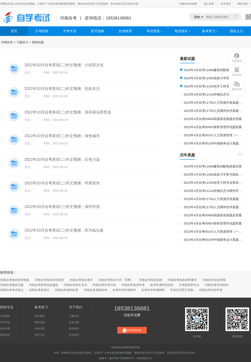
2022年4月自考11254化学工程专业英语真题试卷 (213, 86)
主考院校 (42, 31)
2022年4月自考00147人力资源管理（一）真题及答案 (213, 135)
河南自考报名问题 (11, 284)
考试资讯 (153, 31)
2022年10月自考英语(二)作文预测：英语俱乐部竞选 (67, 112)
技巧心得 (40, 335)
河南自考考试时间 (216, 284)
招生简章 (5, 328)
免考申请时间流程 (161, 284)
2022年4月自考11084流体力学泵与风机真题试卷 (213, 78)
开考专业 (69, 31)
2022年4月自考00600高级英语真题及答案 (213, 118)
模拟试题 (38, 42)
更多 (240, 154)
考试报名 (181, 31)
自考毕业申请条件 (124, 289)
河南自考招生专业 (75, 284)
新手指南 (97, 31)
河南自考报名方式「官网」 (115, 279)
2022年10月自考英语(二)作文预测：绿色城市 (62, 136)
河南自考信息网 (188, 3)
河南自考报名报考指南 (14, 279)
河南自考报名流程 (150, 279)
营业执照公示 (144, 358)
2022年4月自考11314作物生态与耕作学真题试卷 (213, 94)
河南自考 (7, 42)
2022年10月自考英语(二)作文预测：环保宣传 (62, 183)
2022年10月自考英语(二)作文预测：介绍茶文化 (64, 65)
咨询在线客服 (132, 330)
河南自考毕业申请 (210, 289)
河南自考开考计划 (104, 284)
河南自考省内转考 (66, 289)
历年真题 (40, 316)
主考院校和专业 (189, 284)
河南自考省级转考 (95, 289)
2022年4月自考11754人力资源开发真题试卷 (213, 102)
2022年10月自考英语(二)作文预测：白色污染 (62, 159)
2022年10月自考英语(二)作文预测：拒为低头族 (64, 230)
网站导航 (243, 3)
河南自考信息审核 (214, 279)
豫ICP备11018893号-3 (121, 358)
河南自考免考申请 (133, 284)
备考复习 (208, 31)
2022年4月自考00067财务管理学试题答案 (213, 127)
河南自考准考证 (39, 289)
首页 (14, 31)
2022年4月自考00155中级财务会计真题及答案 (213, 143)
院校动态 (5, 335)
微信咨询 (237, 86)
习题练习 (22, 42)
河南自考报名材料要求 (182, 279)
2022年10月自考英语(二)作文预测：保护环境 (62, 207)
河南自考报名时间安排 (49, 279)
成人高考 (209, 3)
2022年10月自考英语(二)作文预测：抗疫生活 (62, 89)
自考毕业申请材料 (153, 289)
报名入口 (236, 31)
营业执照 (74, 335)
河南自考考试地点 (11, 289)
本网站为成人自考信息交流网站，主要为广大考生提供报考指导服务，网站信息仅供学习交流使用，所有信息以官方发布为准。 (70, 3)
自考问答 (40, 328)
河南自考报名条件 (81, 279)
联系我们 (74, 328)
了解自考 (74, 316)
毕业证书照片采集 (181, 289)
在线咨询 (237, 57)
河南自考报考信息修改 (43, 284)
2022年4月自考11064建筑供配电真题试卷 (213, 69)
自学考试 (226, 3)
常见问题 (74, 322)
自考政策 (125, 31)
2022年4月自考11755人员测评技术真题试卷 (213, 110)
